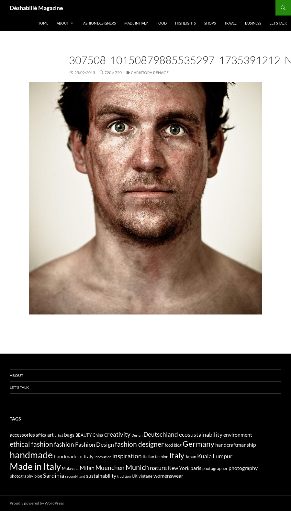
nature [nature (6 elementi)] (158, 467)
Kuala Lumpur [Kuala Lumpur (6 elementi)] (214, 456)
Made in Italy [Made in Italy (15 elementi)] (35, 466)
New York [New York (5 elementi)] (178, 468)
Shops (210, 23)
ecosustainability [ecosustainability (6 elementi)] (200, 434)
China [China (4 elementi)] (98, 435)
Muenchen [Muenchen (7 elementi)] (110, 467)
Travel (230, 23)
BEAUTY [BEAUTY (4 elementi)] (83, 435)
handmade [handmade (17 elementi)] (31, 454)
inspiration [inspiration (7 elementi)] (127, 456)
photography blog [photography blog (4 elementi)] (26, 476)
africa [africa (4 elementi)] (41, 435)
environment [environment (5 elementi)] (237, 434)
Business (253, 23)
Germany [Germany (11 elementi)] (198, 443)
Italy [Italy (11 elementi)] (176, 455)
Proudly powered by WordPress (37, 503)
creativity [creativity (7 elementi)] (117, 434)
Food (161, 23)
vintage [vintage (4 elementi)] (145, 476)
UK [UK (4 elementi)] (135, 476)
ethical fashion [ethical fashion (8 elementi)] (31, 444)
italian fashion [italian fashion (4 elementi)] (155, 456)
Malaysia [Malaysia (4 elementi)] (70, 468)
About (63, 23)
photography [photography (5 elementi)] (243, 468)
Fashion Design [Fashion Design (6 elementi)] (94, 444)
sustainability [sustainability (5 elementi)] (101, 476)
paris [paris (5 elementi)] (195, 468)
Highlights (185, 23)
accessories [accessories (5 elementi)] (22, 434)
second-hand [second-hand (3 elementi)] (75, 476)
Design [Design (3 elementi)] (136, 435)
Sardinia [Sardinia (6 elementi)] (53, 475)
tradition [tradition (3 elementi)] (124, 476)
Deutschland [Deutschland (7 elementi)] (160, 434)
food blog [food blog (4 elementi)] (173, 445)
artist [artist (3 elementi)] (59, 435)
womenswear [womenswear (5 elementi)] (168, 476)
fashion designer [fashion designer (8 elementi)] (139, 444)
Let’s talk (278, 23)
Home (43, 23)
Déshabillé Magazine (36, 7)
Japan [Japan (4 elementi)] (190, 456)
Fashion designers (99, 23)
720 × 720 (113, 72)
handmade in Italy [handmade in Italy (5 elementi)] (74, 456)
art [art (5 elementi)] (50, 434)
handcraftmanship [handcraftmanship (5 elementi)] (235, 445)
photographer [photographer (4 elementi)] (215, 468)
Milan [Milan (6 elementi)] (87, 467)
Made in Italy (136, 23)
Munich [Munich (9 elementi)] (137, 467)
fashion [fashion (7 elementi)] (64, 444)
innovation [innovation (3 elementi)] (103, 457)
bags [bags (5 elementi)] (69, 434)
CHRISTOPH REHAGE (150, 72)
